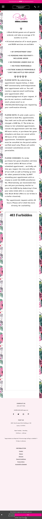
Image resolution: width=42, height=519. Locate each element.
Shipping (21, 456)
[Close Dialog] (13, 515)
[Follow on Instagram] (23, 414)
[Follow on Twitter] (18, 414)
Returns (21, 454)
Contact (21, 451)
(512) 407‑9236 (21, 406)
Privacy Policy (21, 461)
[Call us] (35, 7)
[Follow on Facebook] (14, 414)
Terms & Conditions (21, 459)
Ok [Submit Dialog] (28, 515)
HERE (20, 1)
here (26, 517)
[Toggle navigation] (3, 7)
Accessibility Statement (21, 464)
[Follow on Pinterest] (27, 414)
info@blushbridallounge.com (16, 105)
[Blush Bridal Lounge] (20, 18)
